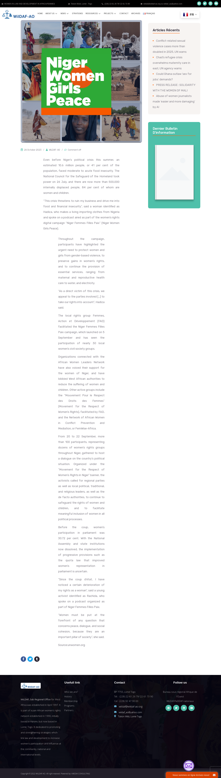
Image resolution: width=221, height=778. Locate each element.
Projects (110, 13)
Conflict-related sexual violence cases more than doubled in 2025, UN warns (169, 46)
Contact (123, 13)
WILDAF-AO (54, 150)
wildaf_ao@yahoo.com (130, 712)
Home (40, 13)
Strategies (77, 13)
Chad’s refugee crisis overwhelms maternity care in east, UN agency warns (171, 63)
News (65, 13)
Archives (135, 13)
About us (51, 13)
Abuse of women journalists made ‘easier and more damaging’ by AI (174, 101)
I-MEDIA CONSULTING (80, 773)
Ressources (93, 13)
